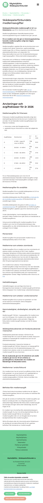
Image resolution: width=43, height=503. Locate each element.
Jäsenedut (21, 442)
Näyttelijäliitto (21, 435)
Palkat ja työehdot (21, 445)
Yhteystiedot (21, 447)
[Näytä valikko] (37, 4)
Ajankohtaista (21, 440)
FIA (4, 276)
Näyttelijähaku (21, 437)
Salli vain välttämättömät (15, 498)
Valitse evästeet (24, 493)
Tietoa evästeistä (21, 450)
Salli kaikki (10, 493)
